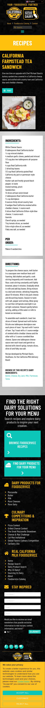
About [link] (9, 23)
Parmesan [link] (34, 375)
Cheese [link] (14, 375)
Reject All (22, 704)
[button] (22, 31)
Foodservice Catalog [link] (21, 23)
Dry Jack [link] (21, 375)
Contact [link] (35, 23)
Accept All (22, 693)
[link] (22, 13)
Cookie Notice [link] (23, 681)
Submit (34, 631)
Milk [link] (27, 375)
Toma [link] (7, 378)
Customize (22, 698)
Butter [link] (7, 375)
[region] (22, 685)
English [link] (30, 1)
